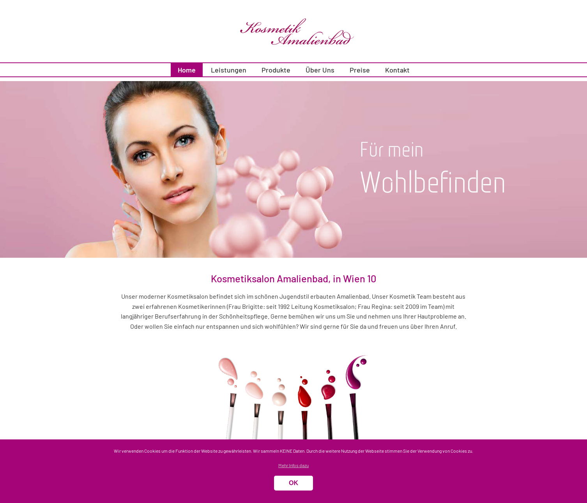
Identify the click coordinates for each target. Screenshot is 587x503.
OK (293, 483)
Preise (360, 70)
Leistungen (228, 70)
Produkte (276, 70)
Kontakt (397, 70)
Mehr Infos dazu (293, 465)
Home (187, 70)
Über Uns (320, 70)
